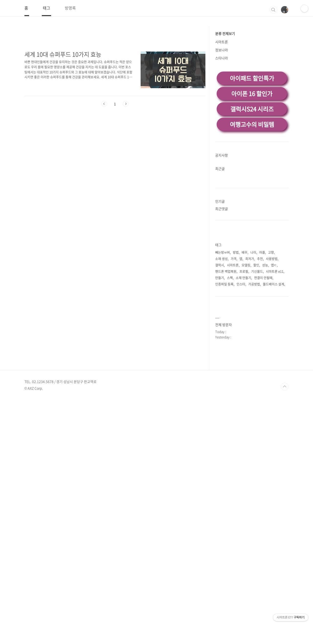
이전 (104, 172)
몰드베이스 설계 (273, 352)
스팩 (230, 346)
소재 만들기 (243, 346)
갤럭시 (219, 333)
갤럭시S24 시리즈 (252, 177)
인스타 (240, 352)
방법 (236, 320)
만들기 (219, 346)
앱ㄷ (274, 333)
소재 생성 (221, 327)
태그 (46, 8)
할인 (256, 333)
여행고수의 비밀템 (252, 192)
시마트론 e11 (274, 339)
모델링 (246, 333)
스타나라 (221, 126)
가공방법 (254, 352)
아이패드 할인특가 (252, 146)
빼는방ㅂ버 (222, 320)
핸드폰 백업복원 (225, 339)
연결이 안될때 (263, 346)
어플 (262, 320)
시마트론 (221, 110)
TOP (285, 613)
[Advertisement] (156, 50)
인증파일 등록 (224, 352)
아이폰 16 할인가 (251, 162)
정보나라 (221, 118)
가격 (233, 327)
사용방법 (272, 327)
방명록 (70, 8)
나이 (253, 320)
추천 (260, 327)
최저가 (249, 327)
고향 (271, 320)
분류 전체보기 (225, 101)
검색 (273, 9)
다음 (126, 172)
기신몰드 (257, 339)
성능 (265, 333)
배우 (244, 320)
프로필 (243, 339)
